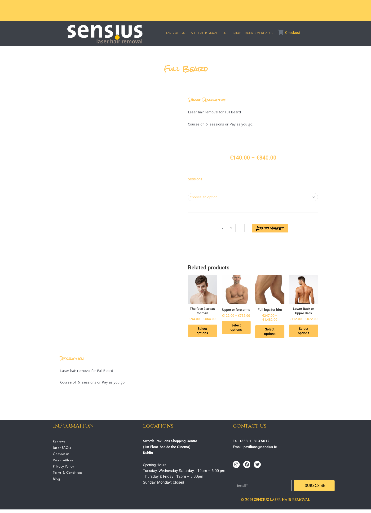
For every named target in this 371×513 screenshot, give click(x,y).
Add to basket (270, 228)
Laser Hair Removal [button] (204, 33)
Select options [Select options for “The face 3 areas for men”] (203, 334)
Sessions (195, 179)
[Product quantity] (230, 228)
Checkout (292, 33)
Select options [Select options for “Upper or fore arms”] (239, 330)
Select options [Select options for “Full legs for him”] (275, 330)
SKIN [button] (226, 33)
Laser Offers (175, 33)
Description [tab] (72, 362)
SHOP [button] (237, 33)
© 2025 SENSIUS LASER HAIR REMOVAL (275, 503)
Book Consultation (259, 33)
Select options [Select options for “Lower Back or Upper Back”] (311, 334)
